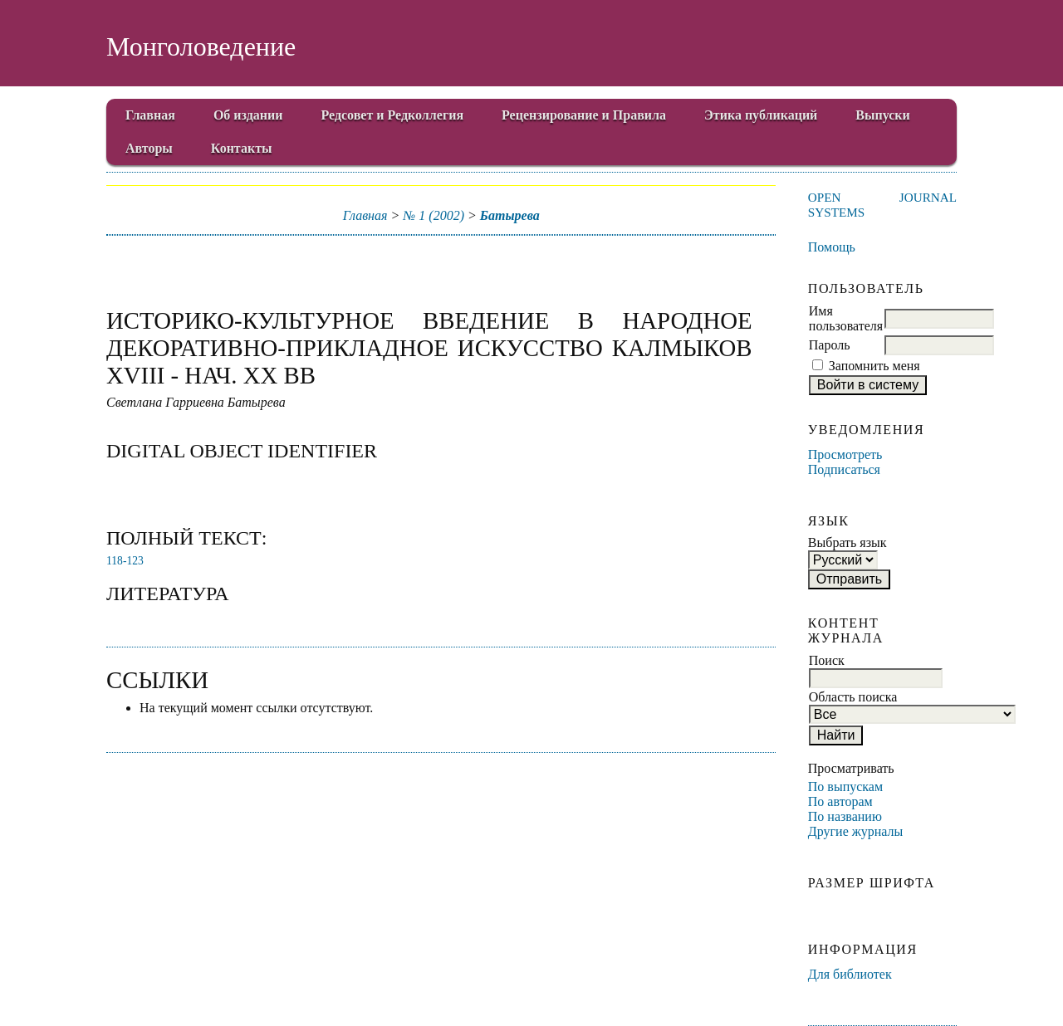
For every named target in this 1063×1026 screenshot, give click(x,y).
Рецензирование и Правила (584, 115)
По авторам (840, 801)
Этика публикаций (760, 115)
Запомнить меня (874, 366)
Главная (150, 115)
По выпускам (845, 786)
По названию (845, 816)
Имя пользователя (846, 318)
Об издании (248, 115)
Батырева (510, 215)
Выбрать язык (847, 542)
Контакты (241, 148)
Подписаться (844, 469)
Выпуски (882, 115)
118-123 (125, 561)
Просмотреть (845, 454)
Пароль (829, 345)
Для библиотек (850, 974)
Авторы (149, 148)
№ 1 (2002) (433, 215)
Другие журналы (856, 831)
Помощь (831, 247)
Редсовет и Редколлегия (392, 115)
